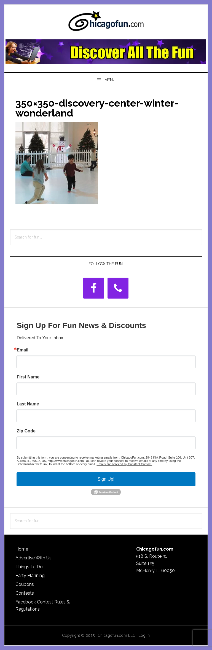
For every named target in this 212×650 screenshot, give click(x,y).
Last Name (28, 404)
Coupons (24, 584)
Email (22, 350)
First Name (28, 377)
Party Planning (30, 575)
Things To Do (29, 566)
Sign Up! (106, 479)
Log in (144, 635)
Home (21, 549)
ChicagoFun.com (105, 22)
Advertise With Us (33, 557)
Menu (110, 80)
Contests (24, 593)
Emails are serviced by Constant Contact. (124, 464)
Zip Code (26, 431)
